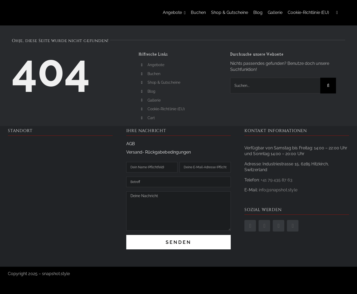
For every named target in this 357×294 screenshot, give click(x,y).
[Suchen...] (275, 85)
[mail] (292, 226)
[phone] (278, 226)
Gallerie (154, 100)
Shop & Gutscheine (164, 82)
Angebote (156, 65)
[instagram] (264, 226)
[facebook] (250, 226)
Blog (151, 91)
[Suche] (328, 85)
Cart (151, 118)
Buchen (154, 74)
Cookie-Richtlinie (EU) (166, 109)
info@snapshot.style (278, 189)
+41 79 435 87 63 (277, 179)
